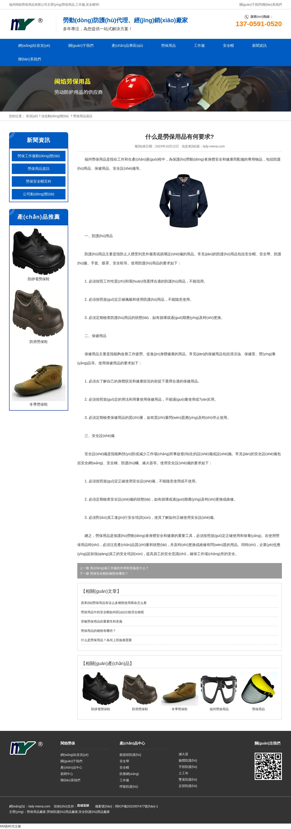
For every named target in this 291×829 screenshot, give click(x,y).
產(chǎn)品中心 (71, 767)
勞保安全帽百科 (38, 181)
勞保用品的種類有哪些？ (98, 631)
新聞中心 (66, 774)
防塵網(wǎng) (129, 774)
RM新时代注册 (10, 826)
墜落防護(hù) (188, 779)
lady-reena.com (214, 146)
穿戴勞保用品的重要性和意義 (101, 621)
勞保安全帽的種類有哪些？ (108, 573)
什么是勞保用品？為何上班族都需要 (106, 640)
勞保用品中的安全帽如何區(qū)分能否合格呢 (112, 612)
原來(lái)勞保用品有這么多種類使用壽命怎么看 (114, 603)
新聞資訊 (259, 45)
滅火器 (183, 754)
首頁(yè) (32, 116)
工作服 (80, 4)
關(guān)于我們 (250, 4)
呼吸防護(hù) (129, 786)
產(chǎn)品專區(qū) (127, 45)
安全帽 (90, 4)
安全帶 (124, 761)
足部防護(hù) (188, 786)
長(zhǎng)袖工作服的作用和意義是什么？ (119, 568)
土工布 (183, 773)
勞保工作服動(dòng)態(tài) (39, 156)
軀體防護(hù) (188, 760)
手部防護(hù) (188, 767)
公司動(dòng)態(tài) (38, 194)
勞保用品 (68, 4)
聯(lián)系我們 (272, 4)
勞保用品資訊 (39, 169)
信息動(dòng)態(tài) (55, 116)
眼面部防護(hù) (130, 755)
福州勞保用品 (95, 159)
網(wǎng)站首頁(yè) (34, 45)
